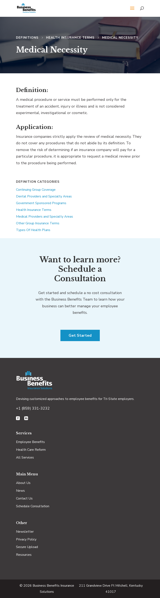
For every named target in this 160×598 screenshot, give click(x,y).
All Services (25, 457)
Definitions (27, 37)
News (20, 490)
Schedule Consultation (32, 506)
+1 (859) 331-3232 (33, 408)
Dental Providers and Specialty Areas (44, 196)
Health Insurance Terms (70, 37)
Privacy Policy (26, 539)
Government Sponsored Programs (41, 203)
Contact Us (24, 498)
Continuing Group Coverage (36, 189)
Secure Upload (27, 547)
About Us (23, 483)
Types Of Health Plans (33, 230)
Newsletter (25, 531)
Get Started (80, 335)
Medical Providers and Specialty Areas (44, 216)
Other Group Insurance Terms (37, 223)
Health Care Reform (31, 449)
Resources (24, 554)
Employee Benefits (30, 442)
